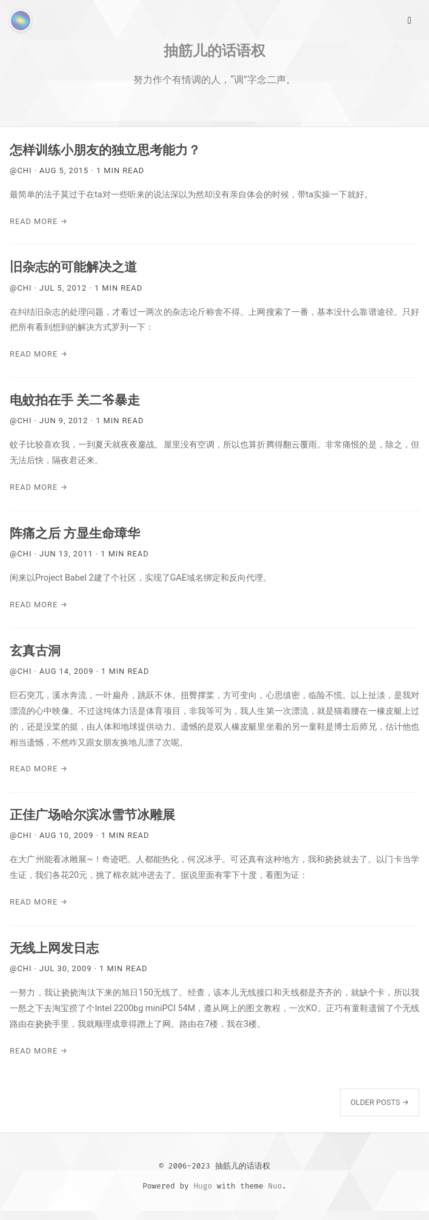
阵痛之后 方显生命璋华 (75, 533)
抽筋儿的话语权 (214, 50)
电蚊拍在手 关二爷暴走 (75, 400)
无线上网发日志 (54, 948)
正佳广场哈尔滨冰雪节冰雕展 (92, 815)
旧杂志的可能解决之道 (73, 267)
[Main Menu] (409, 19)
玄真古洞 (35, 651)
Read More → (39, 221)
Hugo (202, 1186)
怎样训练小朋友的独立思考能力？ (105, 150)
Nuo (275, 1186)
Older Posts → (379, 1102)
